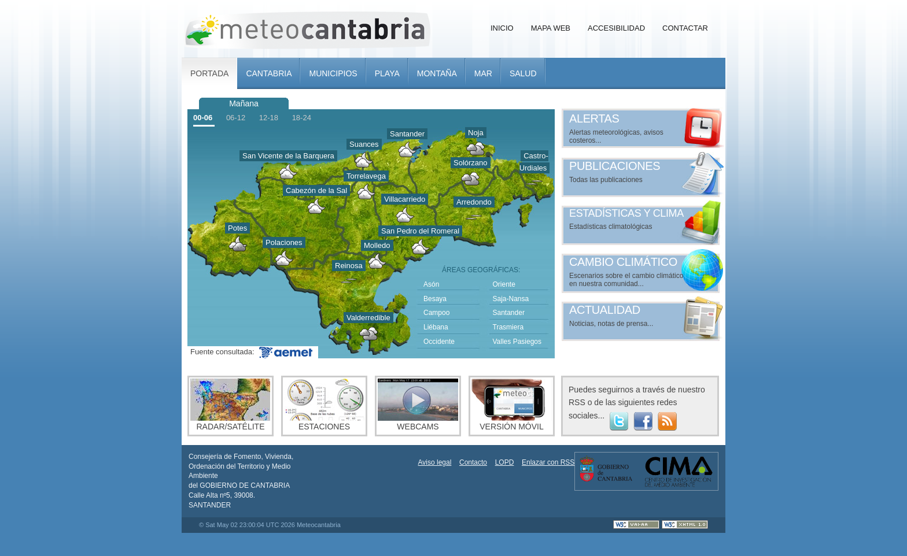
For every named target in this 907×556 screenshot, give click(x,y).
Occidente (439, 342)
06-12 (235, 117)
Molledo (377, 245)
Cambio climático (623, 261)
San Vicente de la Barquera (288, 155)
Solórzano (471, 162)
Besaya (435, 299)
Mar (483, 73)
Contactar (685, 28)
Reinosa (349, 265)
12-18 (268, 117)
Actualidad (604, 309)
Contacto (473, 462)
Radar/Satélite (230, 405)
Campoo (436, 313)
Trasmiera (508, 327)
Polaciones (284, 242)
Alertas (594, 118)
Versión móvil (511, 405)
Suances (364, 144)
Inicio (502, 28)
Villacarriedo (404, 199)
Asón (431, 284)
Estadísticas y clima (626, 213)
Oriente (504, 284)
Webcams (418, 405)
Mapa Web (550, 28)
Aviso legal (435, 462)
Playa (387, 73)
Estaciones (324, 405)
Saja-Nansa (511, 299)
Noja (476, 132)
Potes (237, 228)
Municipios (333, 73)
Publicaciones (614, 166)
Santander (407, 133)
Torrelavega (366, 176)
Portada (209, 73)
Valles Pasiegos (517, 342)
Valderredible (368, 317)
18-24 (301, 117)
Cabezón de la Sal (316, 190)
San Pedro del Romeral (420, 231)
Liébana (435, 327)
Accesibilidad (616, 28)
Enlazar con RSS (548, 462)
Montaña (437, 73)
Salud (523, 73)
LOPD (504, 462)
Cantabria (269, 73)
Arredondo (474, 202)
